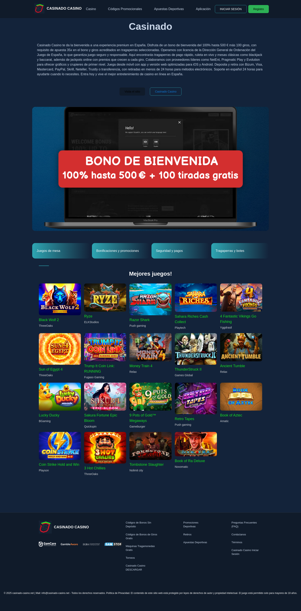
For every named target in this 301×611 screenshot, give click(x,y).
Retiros (187, 534)
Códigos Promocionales (125, 9)
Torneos (130, 557)
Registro (258, 9)
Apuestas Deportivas (169, 9)
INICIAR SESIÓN (231, 9)
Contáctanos (239, 534)
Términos (237, 542)
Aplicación (203, 9)
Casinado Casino (165, 91)
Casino (91, 9)
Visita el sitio (132, 91)
